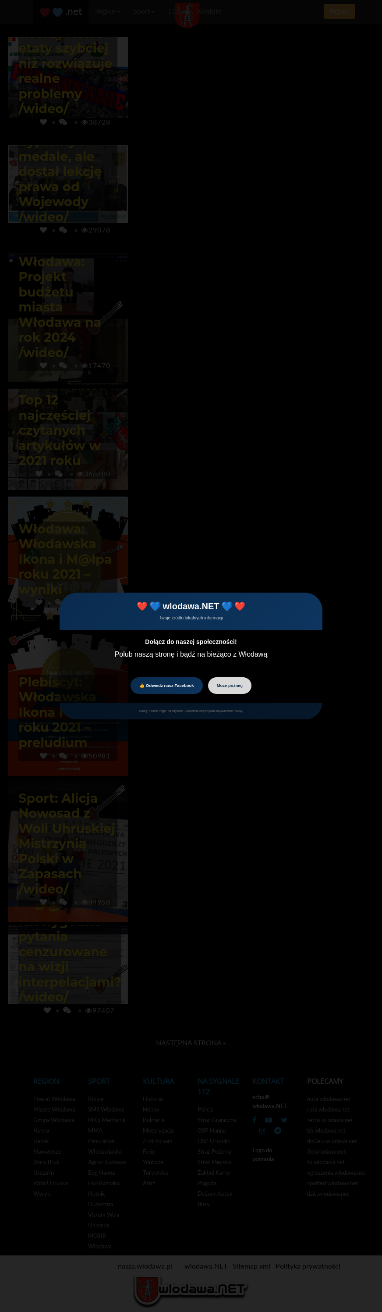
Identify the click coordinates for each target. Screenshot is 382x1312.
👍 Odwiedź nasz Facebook (166, 685)
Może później (230, 685)
